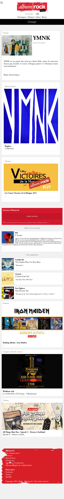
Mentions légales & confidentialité (19, 465)
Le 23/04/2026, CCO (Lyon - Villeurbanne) (20, 394)
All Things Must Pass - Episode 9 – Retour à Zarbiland (24, 432)
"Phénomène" (19, 265)
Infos (38, 17)
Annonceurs (10, 460)
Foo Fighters (20, 288)
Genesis (18, 274)
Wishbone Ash (8, 391)
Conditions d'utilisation (14, 463)
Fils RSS (9, 477)
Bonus (44, 17)
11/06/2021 (9, 149)
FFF (16, 233)
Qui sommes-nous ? (13, 453)
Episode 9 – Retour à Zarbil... (14, 434)
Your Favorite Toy (21, 291)
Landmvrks (19, 260)
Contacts (9, 455)
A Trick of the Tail (22, 276)
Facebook (9, 472)
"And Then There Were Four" (24, 280)
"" (32, 242)
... (5, 195)
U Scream (18, 235)
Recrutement (10, 458)
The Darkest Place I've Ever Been (27, 262)
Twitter (8, 474)
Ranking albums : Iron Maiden (15, 343)
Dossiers (31, 17)
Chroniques (21, 17)
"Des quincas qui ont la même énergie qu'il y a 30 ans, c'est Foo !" (35, 294)
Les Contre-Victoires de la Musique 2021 (21, 193)
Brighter (8, 146)
